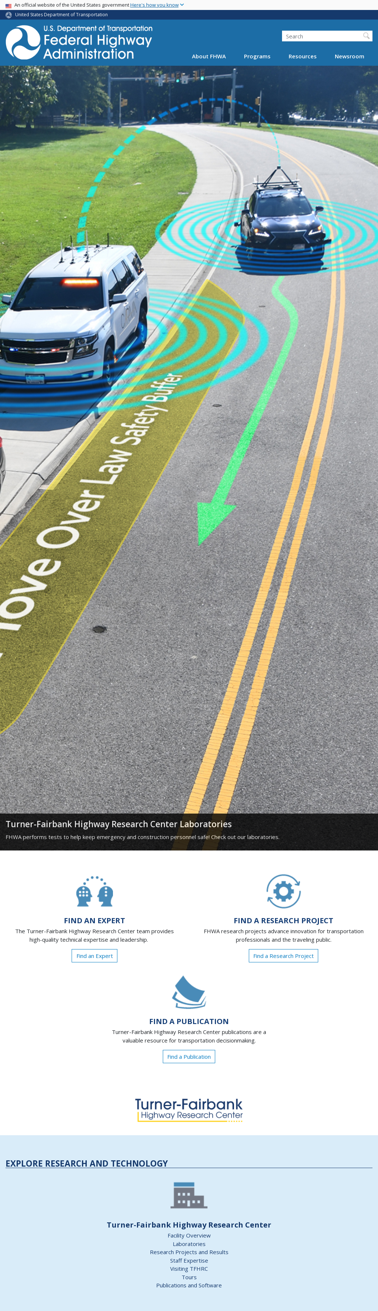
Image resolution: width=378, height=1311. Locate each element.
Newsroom (349, 56)
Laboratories (189, 1243)
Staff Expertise (189, 1260)
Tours (189, 1277)
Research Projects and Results (189, 1252)
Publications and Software (189, 1285)
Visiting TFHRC (189, 1268)
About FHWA (209, 56)
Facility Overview (189, 1235)
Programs (257, 56)
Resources (303, 56)
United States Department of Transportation (61, 14)
